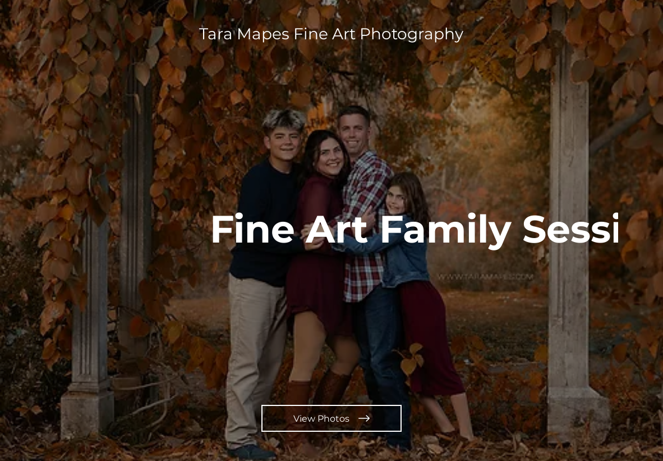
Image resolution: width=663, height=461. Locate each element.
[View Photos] (331, 418)
